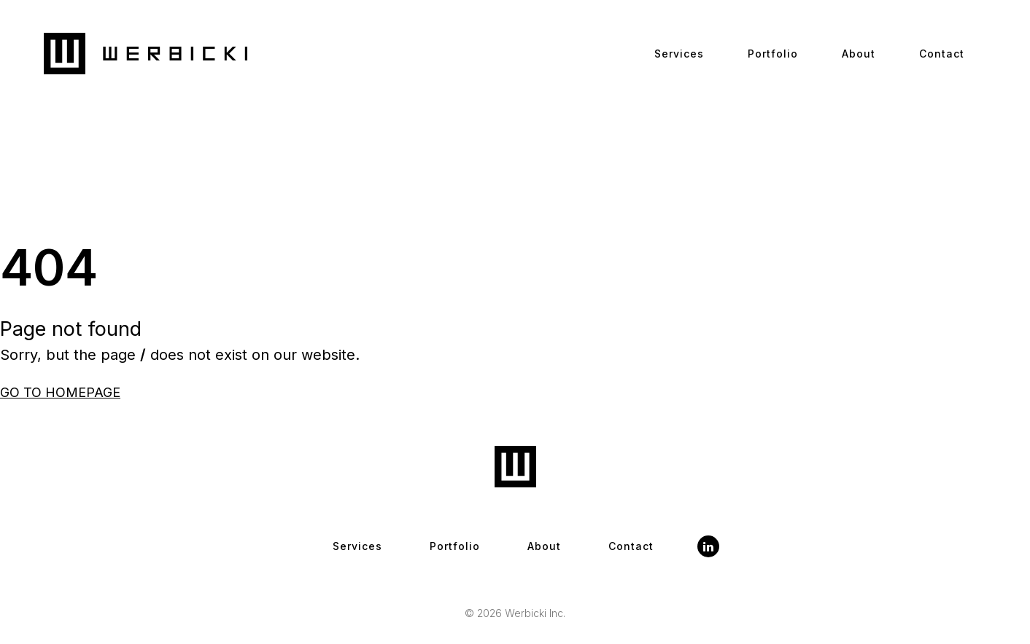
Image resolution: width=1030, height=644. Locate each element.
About (858, 53)
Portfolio (773, 53)
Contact (941, 53)
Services (679, 53)
